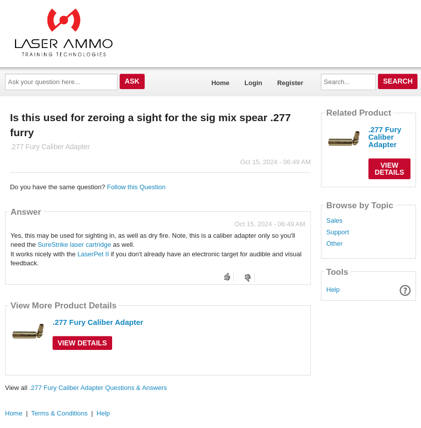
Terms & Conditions (59, 413)
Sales (334, 220)
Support (337, 232)
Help (333, 289)
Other (334, 243)
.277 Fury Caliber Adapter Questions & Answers (98, 387)
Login (253, 83)
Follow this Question (136, 187)
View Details (82, 343)
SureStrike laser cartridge (74, 244)
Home (220, 83)
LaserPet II (93, 254)
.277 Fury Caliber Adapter (98, 322)
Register (290, 83)
